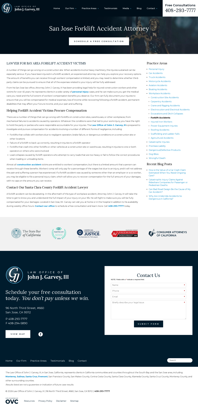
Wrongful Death (157, 158)
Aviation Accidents (158, 85)
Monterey (11, 376)
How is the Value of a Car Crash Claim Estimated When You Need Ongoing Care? (167, 173)
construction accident (29, 164)
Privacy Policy (45, 401)
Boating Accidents (158, 89)
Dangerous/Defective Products (164, 150)
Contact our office (45, 206)
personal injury (80, 92)
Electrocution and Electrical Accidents (170, 109)
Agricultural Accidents (162, 138)
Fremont (43, 376)
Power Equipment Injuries (164, 126)
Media (126, 8)
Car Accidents (156, 73)
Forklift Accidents (160, 118)
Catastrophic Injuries (159, 142)
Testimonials (110, 8)
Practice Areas (89, 8)
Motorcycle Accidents (160, 81)
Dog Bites (153, 154)
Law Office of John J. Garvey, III (109, 125)
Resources (29, 401)
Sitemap (74, 401)
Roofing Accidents (160, 130)
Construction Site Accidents (165, 97)
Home (56, 8)
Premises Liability (157, 146)
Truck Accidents (157, 77)
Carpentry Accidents (161, 101)
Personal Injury (156, 69)
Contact (151, 8)
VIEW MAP (18, 334)
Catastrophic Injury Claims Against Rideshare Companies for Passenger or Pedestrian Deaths (168, 182)
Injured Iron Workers (161, 122)
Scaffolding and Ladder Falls (165, 134)
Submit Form (148, 324)
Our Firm (69, 8)
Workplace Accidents (159, 93)
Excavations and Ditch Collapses (167, 113)
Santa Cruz (31, 376)
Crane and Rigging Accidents (165, 105)
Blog (139, 8)
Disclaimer (61, 401)
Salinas (21, 376)
